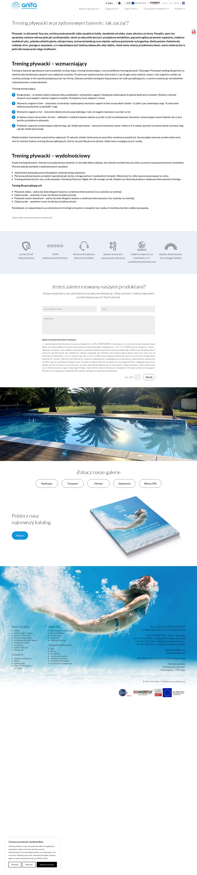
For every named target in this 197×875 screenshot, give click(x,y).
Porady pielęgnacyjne (23, 638)
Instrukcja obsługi (58, 640)
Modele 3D (18, 650)
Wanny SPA (130, 9)
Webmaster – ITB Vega (172, 669)
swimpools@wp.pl (175, 652)
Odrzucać (29, 864)
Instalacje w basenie (59, 658)
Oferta (17, 630)
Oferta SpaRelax (57, 633)
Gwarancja (18, 645)
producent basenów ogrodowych (38, 217)
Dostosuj (14, 864)
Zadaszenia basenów (23, 658)
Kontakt (179, 9)
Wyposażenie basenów (155, 9)
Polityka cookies (176, 663)
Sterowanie (55, 653)
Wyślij (149, 377)
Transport (72, 483)
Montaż (98, 483)
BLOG (177, 3)
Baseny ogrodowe (88, 9)
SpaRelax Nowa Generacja (61, 630)
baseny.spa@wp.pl (175, 649)
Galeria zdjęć (19, 663)
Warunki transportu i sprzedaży (23, 666)
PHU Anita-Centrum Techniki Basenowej (163, 658)
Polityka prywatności (174, 666)
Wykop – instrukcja (22, 635)
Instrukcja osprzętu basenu (25, 640)
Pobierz (20, 535)
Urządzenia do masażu (60, 661)
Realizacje (46, 483)
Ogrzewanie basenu (58, 656)
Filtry (52, 649)
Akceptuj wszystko (47, 864)
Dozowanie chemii (22, 642)
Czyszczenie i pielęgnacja (61, 663)
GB (165, 3)
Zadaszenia (110, 9)
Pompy (53, 651)
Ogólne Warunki (21, 647)
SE (170, 3)
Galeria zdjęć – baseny (23, 633)
